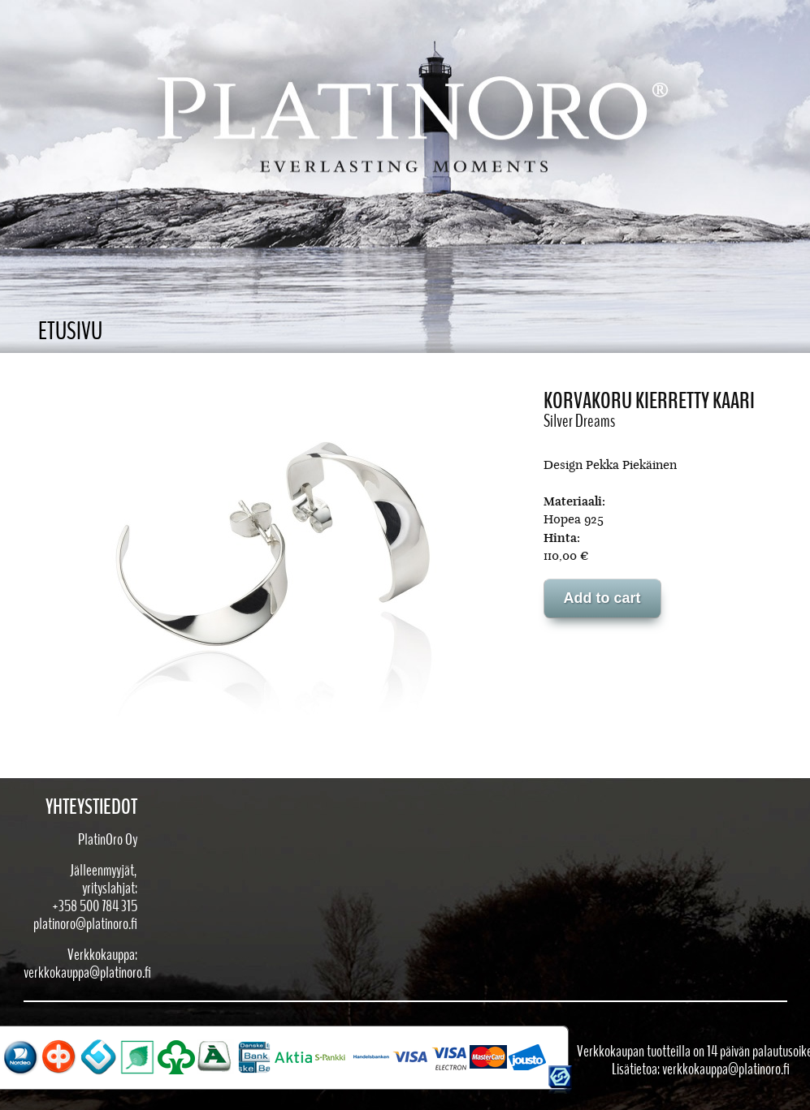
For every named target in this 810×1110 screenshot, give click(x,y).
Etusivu (70, 331)
